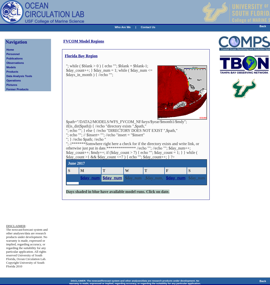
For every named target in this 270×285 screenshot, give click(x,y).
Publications (14, 58)
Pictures (11, 84)
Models (11, 67)
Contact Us (148, 27)
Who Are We (123, 27)
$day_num (90, 178)
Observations (15, 62)
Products (12, 71)
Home (10, 49)
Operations (13, 80)
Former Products (17, 89)
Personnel (13, 54)
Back (262, 26)
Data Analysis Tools (19, 76)
